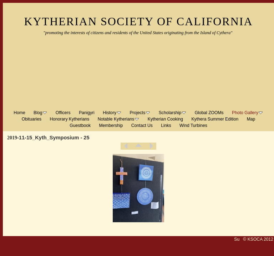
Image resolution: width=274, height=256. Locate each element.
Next (151, 146)
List (138, 146)
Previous (126, 146)
